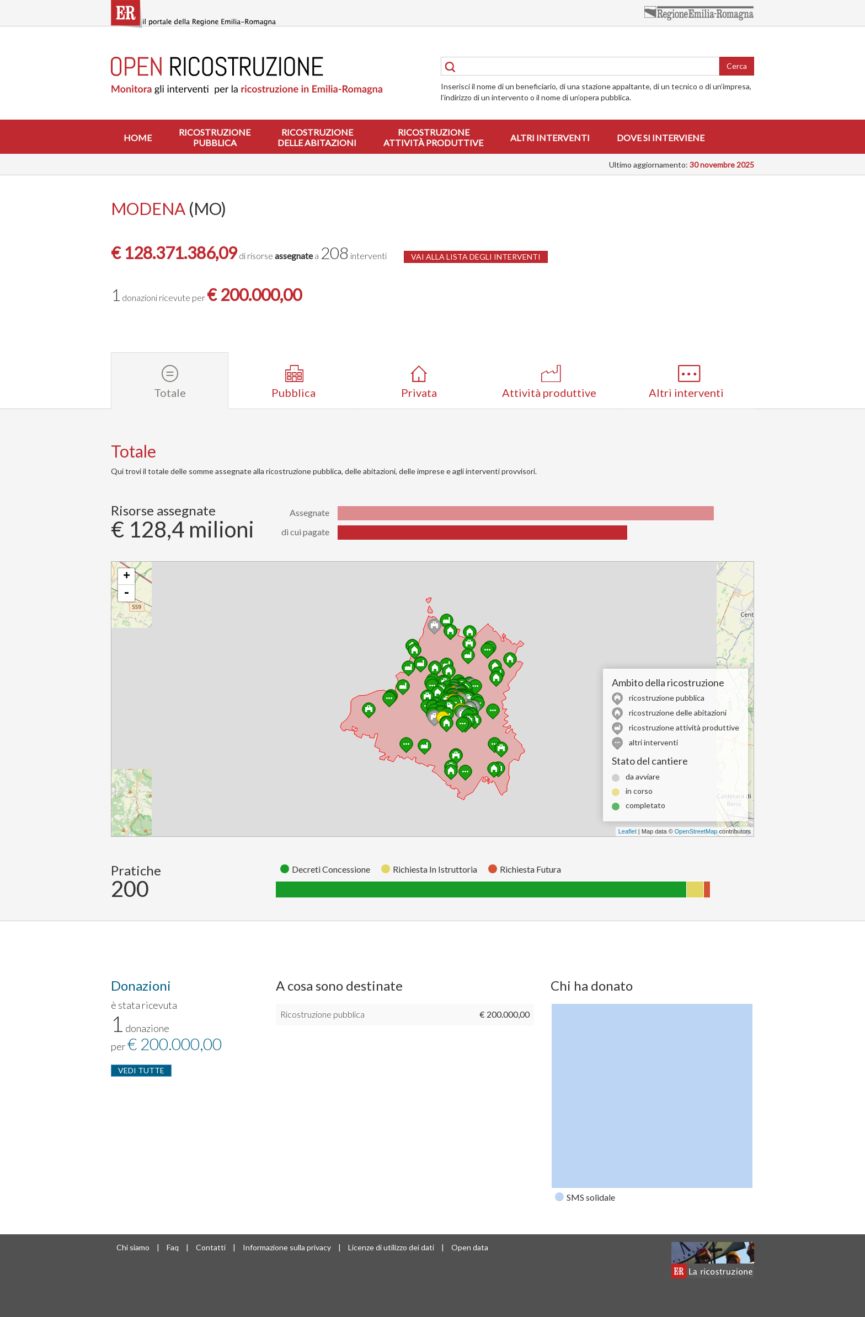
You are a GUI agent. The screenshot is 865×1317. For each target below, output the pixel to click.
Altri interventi (550, 137)
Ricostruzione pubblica (322, 1014)
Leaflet (627, 831)
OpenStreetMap (696, 831)
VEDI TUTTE (141, 1070)
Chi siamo (132, 1247)
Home (138, 137)
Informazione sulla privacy (287, 1247)
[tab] (169, 380)
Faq (173, 1247)
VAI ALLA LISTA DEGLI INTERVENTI (476, 256)
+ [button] (126, 576)
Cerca (737, 66)
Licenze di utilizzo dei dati (391, 1247)
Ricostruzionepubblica (214, 137)
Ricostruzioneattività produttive (433, 137)
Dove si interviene (660, 137)
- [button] (126, 593)
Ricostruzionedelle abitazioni (316, 137)
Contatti (211, 1247)
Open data (469, 1247)
